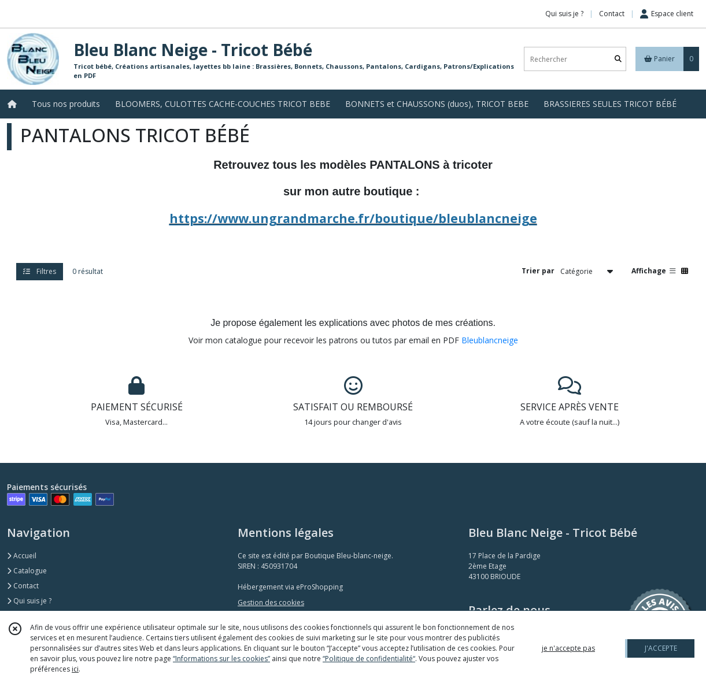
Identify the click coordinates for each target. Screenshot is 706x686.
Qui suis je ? (29, 601)
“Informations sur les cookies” (221, 658)
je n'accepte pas (568, 648)
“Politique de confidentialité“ (369, 658)
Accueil (21, 556)
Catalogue (27, 571)
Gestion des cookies (271, 602)
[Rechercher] (618, 59)
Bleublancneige (489, 340)
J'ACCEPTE (661, 648)
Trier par (538, 271)
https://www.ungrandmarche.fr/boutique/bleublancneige (353, 218)
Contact (611, 13)
